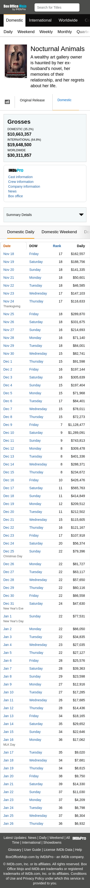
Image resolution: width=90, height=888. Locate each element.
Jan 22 (8, 792)
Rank (57, 246)
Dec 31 (8, 603)
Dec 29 (8, 588)
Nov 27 (8, 330)
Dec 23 (8, 535)
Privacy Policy (33, 878)
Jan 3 (7, 637)
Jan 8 (7, 676)
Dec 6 (7, 401)
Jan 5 (7, 653)
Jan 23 (8, 800)
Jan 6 (7, 660)
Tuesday (35, 285)
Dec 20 (8, 512)
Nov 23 (8, 293)
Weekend (26, 31)
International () (24, 139)
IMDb (65, 857)
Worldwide (68, 20)
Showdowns (52, 842)
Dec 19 (8, 504)
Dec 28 (8, 580)
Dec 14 (8, 464)
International (40, 20)
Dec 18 (8, 496)
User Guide (32, 850)
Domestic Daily (20, 232)
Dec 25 (8, 551)
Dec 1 (7, 361)
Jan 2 (7, 629)
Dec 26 (8, 564)
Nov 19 (8, 262)
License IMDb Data (58, 850)
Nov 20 (8, 270)
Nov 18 (8, 254)
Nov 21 (8, 277)
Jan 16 (8, 740)
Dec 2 (7, 369)
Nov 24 (8, 301)
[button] (84, 6)
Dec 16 (8, 480)
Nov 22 (8, 285)
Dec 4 (7, 385)
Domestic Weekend (59, 232)
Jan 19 (8, 768)
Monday (35, 277)
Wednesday (38, 293)
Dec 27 (8, 572)
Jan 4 (7, 645)
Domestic (14, 20)
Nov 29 (8, 346)
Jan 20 (8, 776)
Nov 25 (8, 314)
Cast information (20, 177)
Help (78, 850)
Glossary (14, 850)
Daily (8, 31)
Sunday (35, 270)
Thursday (36, 301)
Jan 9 (7, 684)
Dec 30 (8, 596)
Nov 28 (8, 338)
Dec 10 (8, 433)
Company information (24, 186)
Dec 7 (7, 409)
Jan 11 (8, 700)
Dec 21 (8, 520)
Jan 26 (8, 823)
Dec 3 (7, 377)
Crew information (21, 182)
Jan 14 (8, 724)
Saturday (36, 262)
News (12, 191)
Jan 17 (8, 752)
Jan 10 (8, 692)
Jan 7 (7, 668)
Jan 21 (8, 784)
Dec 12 (8, 448)
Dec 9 (7, 425)
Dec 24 (8, 543)
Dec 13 (8, 456)
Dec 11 (8, 440)
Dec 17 (8, 488)
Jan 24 (8, 808)
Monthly (65, 31)
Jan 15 (8, 732)
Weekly (46, 31)
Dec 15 (8, 472)
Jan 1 (7, 616)
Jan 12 (8, 708)
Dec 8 (7, 417)
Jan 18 (8, 760)
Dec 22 (8, 527)
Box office (15, 196)
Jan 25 (8, 816)
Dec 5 (7, 393)
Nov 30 (8, 353)
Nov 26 (8, 322)
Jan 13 (8, 716)
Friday (34, 254)
